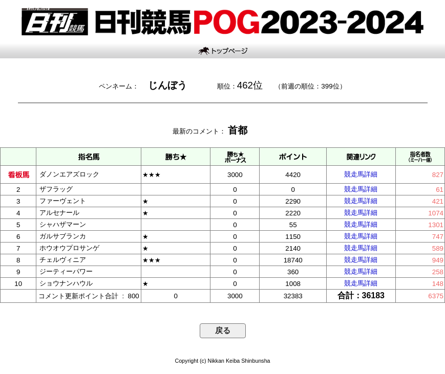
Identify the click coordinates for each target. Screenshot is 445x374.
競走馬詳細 (360, 174)
